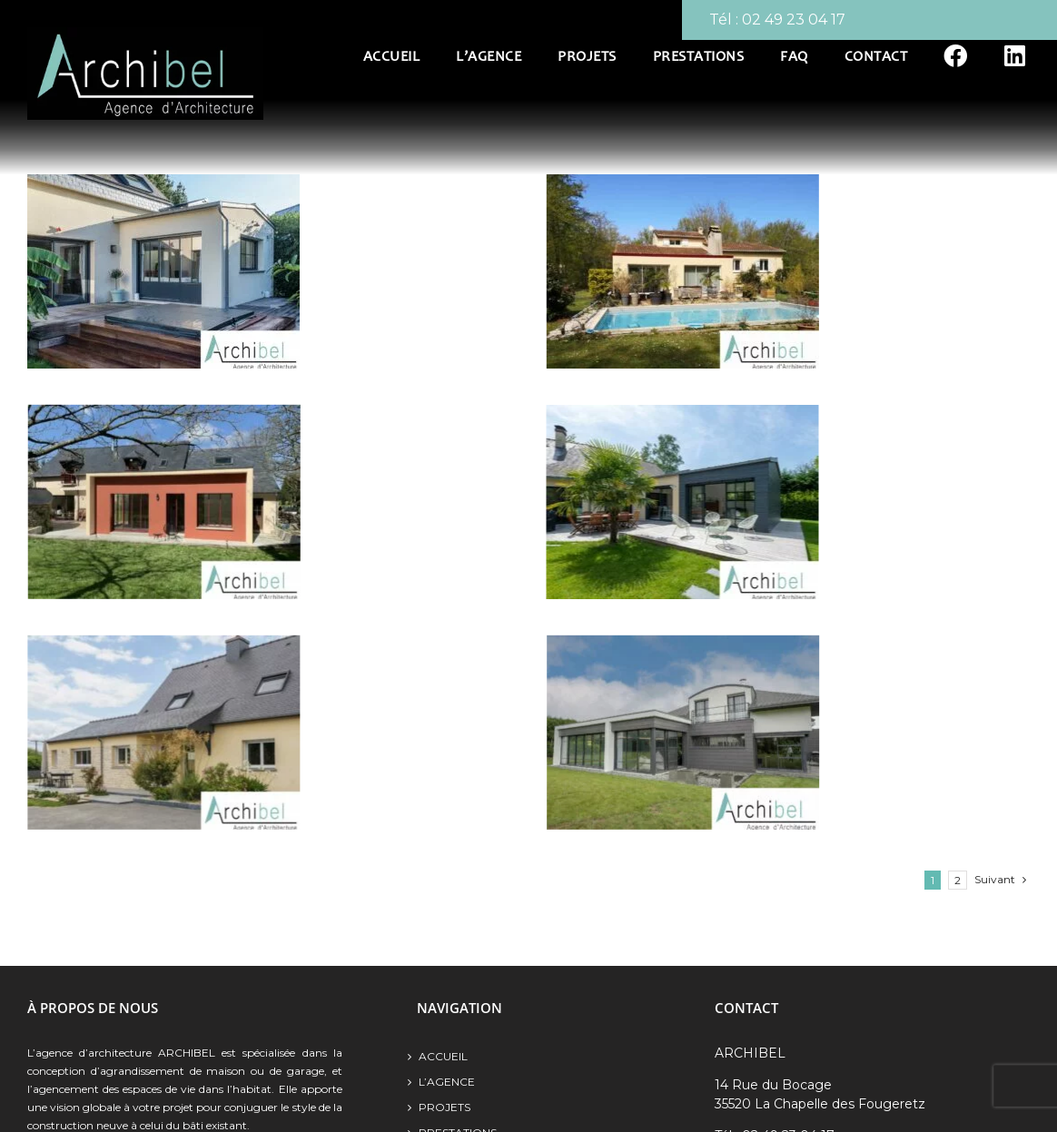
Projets (444, 1107)
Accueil (443, 1056)
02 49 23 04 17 (793, 19)
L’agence (447, 1081)
